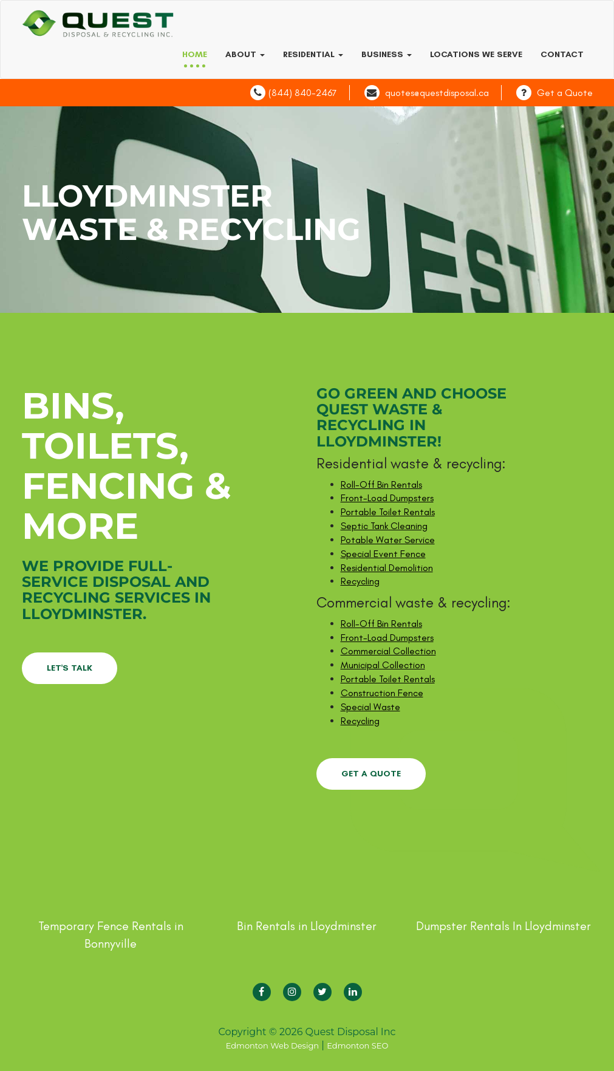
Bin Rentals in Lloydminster (307, 926)
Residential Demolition (387, 567)
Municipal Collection (383, 665)
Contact (562, 54)
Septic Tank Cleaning (384, 526)
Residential (313, 54)
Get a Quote (565, 92)
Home (194, 54)
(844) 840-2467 (302, 92)
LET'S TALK (69, 668)
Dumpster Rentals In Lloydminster (503, 926)
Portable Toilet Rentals (388, 512)
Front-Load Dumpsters (387, 498)
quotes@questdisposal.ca (437, 92)
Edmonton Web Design (272, 1045)
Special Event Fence (383, 553)
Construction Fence (382, 693)
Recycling (360, 581)
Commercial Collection (388, 651)
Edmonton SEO (357, 1045)
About (245, 54)
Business (386, 54)
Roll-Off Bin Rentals (381, 484)
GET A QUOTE (371, 773)
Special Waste (370, 707)
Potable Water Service (388, 540)
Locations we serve (476, 54)
